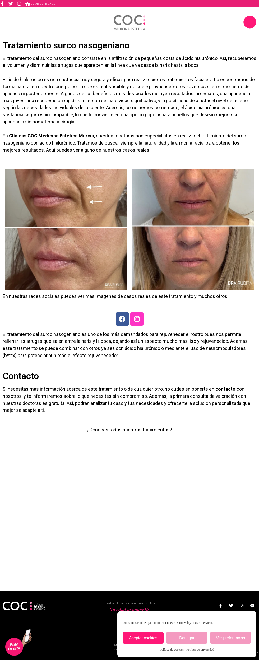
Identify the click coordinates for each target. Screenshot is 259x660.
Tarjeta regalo (42, 4)
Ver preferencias (230, 637)
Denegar (187, 637)
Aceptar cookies (143, 637)
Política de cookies (172, 650)
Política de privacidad (200, 650)
